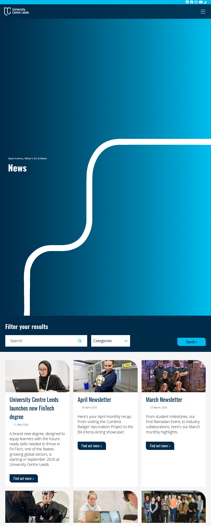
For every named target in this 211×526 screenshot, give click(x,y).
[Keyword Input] (46, 341)
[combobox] (110, 341)
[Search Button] (191, 342)
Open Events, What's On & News (27, 158)
